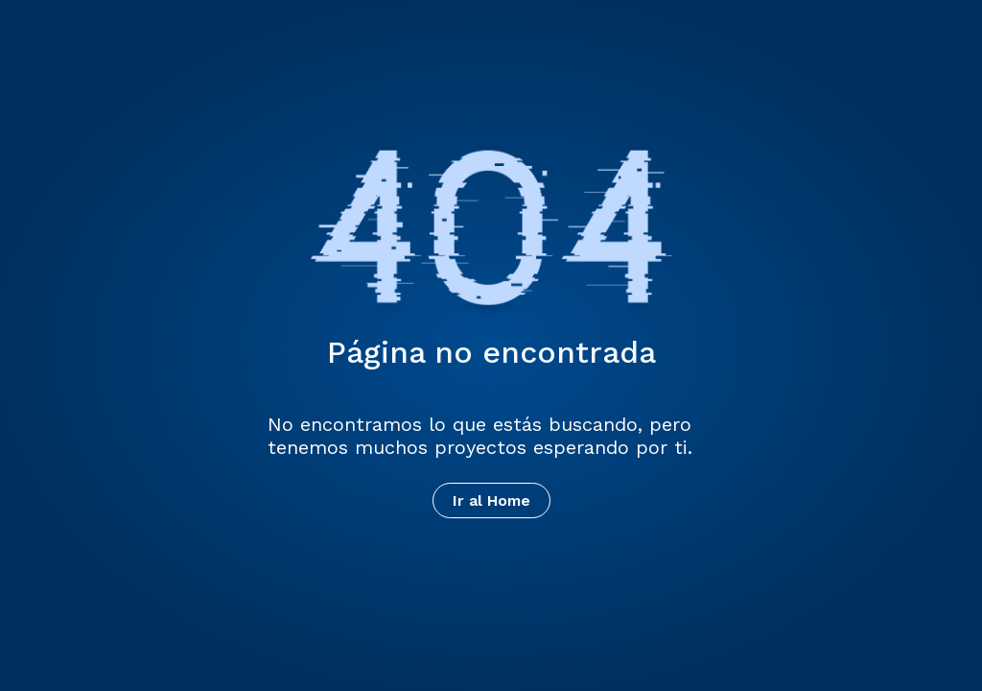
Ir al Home (491, 500)
